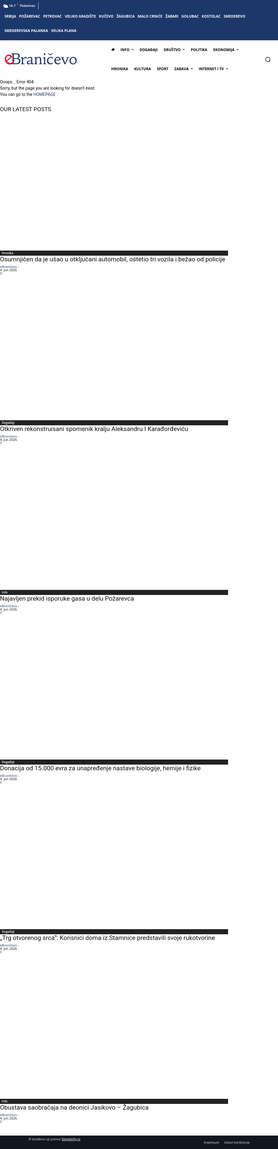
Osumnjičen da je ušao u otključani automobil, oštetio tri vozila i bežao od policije (112, 259)
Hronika (7, 253)
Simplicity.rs (71, 1139)
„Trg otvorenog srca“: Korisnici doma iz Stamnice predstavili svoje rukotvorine (107, 937)
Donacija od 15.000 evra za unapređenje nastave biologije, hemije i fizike (100, 768)
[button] (268, 59)
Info (4, 592)
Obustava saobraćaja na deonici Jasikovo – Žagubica (74, 1107)
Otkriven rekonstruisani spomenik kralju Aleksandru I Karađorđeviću (94, 428)
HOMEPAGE (44, 94)
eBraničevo (8, 266)
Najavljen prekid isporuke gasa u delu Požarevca (67, 598)
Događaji (8, 423)
